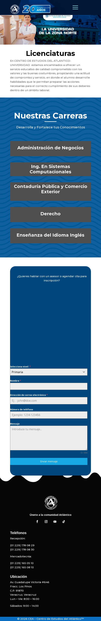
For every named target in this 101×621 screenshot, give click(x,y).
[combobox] (48, 372)
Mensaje (15, 423)
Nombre (15, 380)
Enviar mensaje (49, 461)
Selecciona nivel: (20, 366)
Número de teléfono (21, 409)
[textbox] (45, 372)
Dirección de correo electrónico (29, 395)
